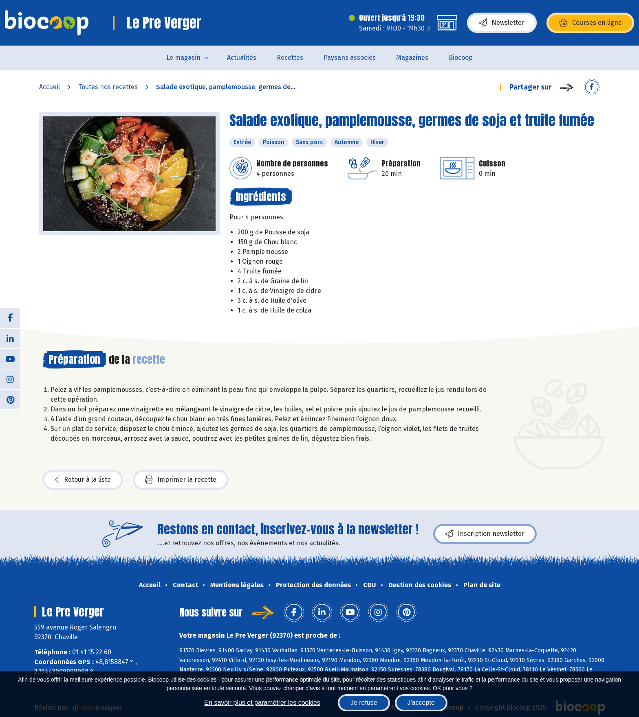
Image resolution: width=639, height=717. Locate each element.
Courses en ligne (590, 23)
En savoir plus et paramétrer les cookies (262, 702)
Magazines (412, 57)
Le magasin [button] (183, 57)
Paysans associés (350, 57)
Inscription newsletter (484, 534)
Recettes (290, 57)
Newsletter (501, 23)
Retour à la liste (83, 480)
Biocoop (461, 57)
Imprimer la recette (180, 480)
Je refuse (363, 702)
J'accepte (421, 702)
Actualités (241, 57)
